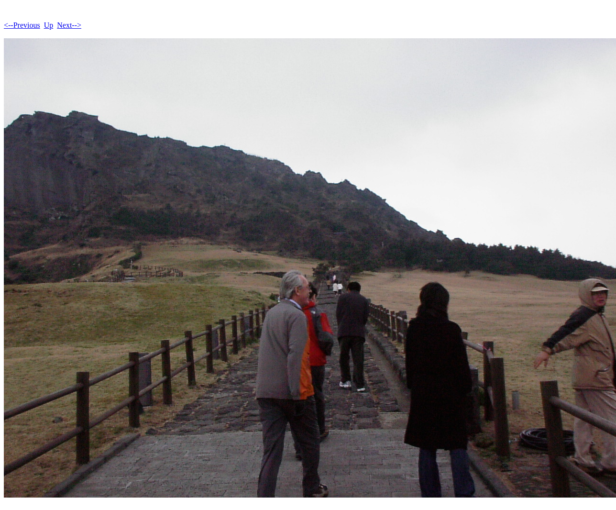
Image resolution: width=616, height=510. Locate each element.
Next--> (69, 25)
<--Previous (22, 25)
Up (49, 25)
